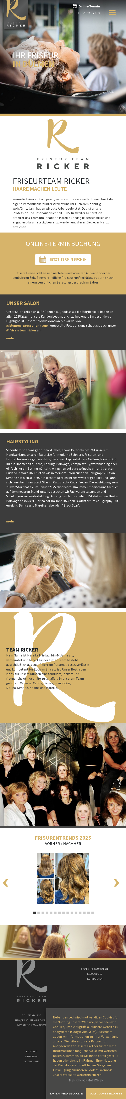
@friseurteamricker (21, 330)
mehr (10, 338)
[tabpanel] (63, 875)
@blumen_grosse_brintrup (27, 325)
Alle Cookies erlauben (106, 1093)
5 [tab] (51, 910)
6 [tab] (55, 910)
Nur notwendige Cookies (66, 1093)
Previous (5, 882)
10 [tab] (71, 910)
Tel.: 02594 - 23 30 (31, 1015)
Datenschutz (31, 1061)
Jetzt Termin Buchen (68, 259)
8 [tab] (63, 910)
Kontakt (31, 1051)
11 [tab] (75, 910)
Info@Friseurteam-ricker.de (31, 1020)
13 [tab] (84, 910)
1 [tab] (34, 910)
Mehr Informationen (86, 1080)
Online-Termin (89, 6)
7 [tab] (59, 910)
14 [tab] (88, 910)
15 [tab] (92, 910)
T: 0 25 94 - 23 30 (88, 13)
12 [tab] (80, 910)
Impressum (31, 1056)
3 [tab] (42, 910)
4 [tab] (46, 910)
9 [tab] (67, 910)
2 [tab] (38, 910)
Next (116, 882)
